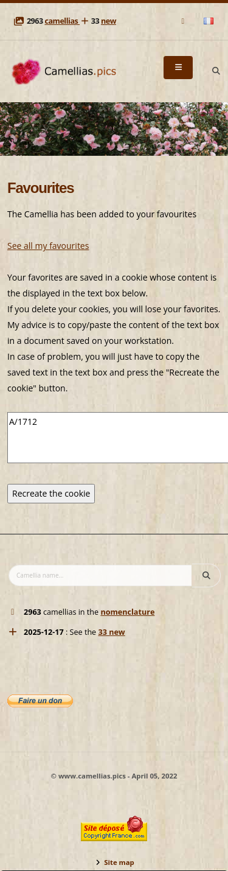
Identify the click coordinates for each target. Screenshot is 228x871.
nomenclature (127, 612)
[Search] (216, 71)
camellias (62, 21)
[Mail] (184, 21)
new (108, 21)
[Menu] (178, 67)
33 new (111, 632)
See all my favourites (48, 245)
